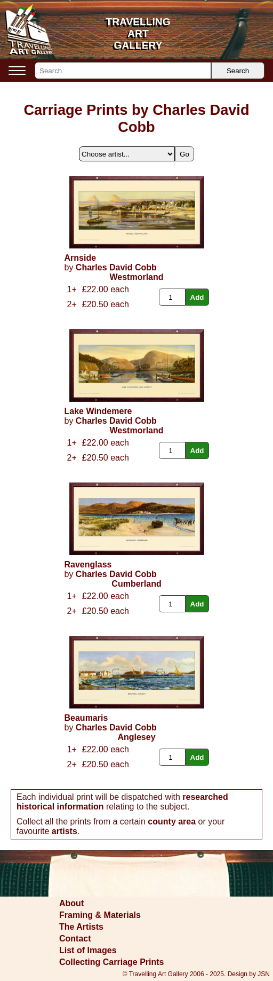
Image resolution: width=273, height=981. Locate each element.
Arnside (81, 257)
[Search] (123, 70)
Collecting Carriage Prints (111, 962)
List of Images (88, 950)
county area (172, 821)
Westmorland (136, 277)
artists (64, 831)
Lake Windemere (98, 411)
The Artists (81, 926)
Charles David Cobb (116, 267)
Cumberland (136, 583)
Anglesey (136, 737)
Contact (75, 938)
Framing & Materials (100, 915)
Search (238, 71)
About (71, 903)
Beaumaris (86, 717)
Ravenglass (88, 564)
